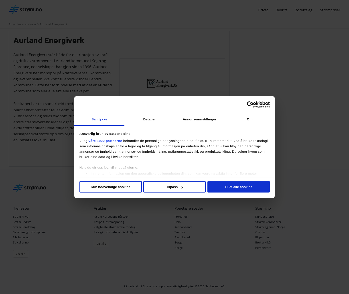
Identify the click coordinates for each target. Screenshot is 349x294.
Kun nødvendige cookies (110, 187)
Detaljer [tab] (149, 119)
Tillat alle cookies (238, 187)
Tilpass (174, 187)
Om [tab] (249, 119)
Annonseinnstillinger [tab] (199, 119)
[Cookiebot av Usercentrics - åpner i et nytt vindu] (250, 104)
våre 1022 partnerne (105, 141)
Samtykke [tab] (99, 119)
